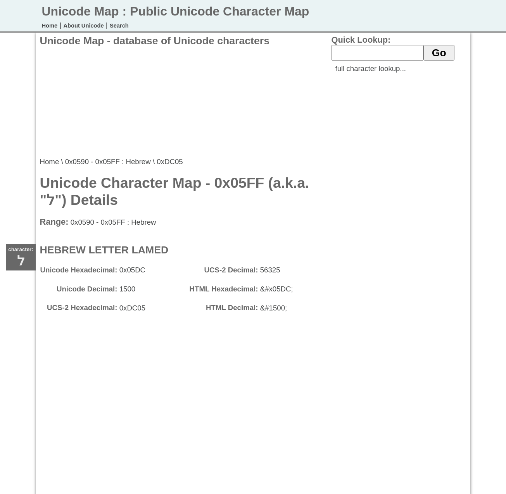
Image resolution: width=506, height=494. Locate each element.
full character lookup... (370, 68)
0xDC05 (170, 162)
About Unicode (83, 26)
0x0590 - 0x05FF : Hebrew (108, 162)
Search (119, 26)
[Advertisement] (181, 101)
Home (50, 26)
